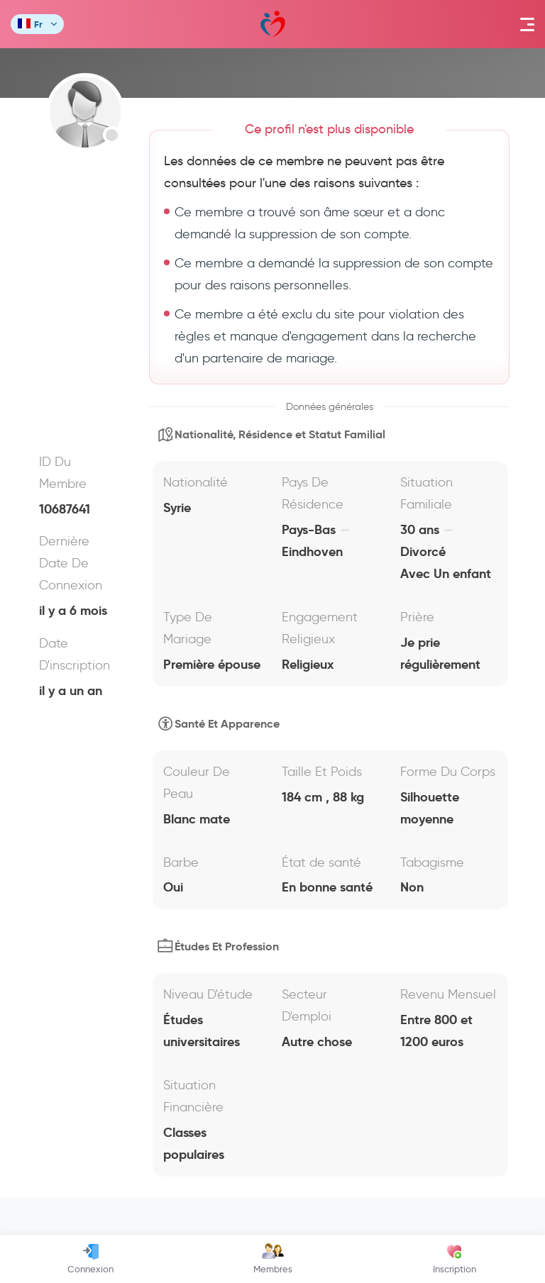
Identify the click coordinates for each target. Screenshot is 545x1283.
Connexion (90, 1258)
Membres (272, 1258)
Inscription (454, 1258)
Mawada (272, 24)
